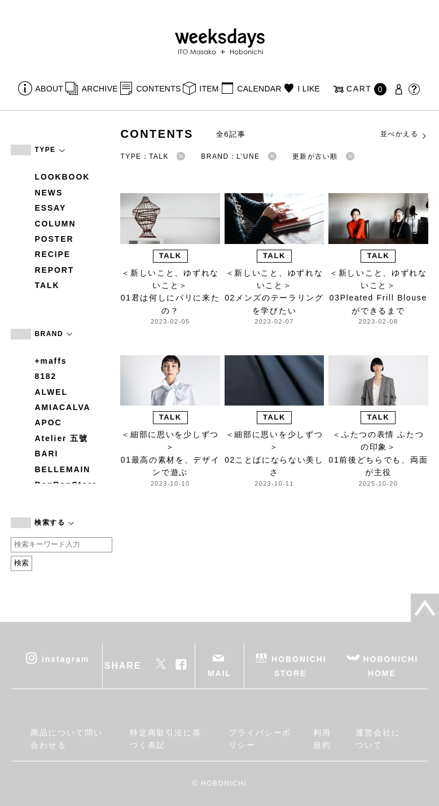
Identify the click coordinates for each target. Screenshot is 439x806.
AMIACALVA (62, 407)
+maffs (50, 360)
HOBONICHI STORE (298, 665)
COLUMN (55, 223)
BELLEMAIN (62, 469)
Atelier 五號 (61, 438)
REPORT (54, 270)
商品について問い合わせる (66, 739)
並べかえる (404, 134)
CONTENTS (158, 88)
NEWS (48, 192)
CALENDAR (259, 88)
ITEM (209, 88)
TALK (46, 285)
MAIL (219, 673)
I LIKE (308, 88)
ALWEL (51, 392)
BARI (46, 453)
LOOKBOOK (62, 176)
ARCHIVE (100, 88)
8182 (45, 376)
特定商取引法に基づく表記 (165, 739)
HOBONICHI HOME (390, 665)
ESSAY (50, 207)
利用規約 (322, 739)
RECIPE (52, 254)
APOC (48, 422)
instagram (65, 658)
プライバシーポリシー (260, 739)
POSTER (53, 238)
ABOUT (50, 88)
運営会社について (378, 739)
